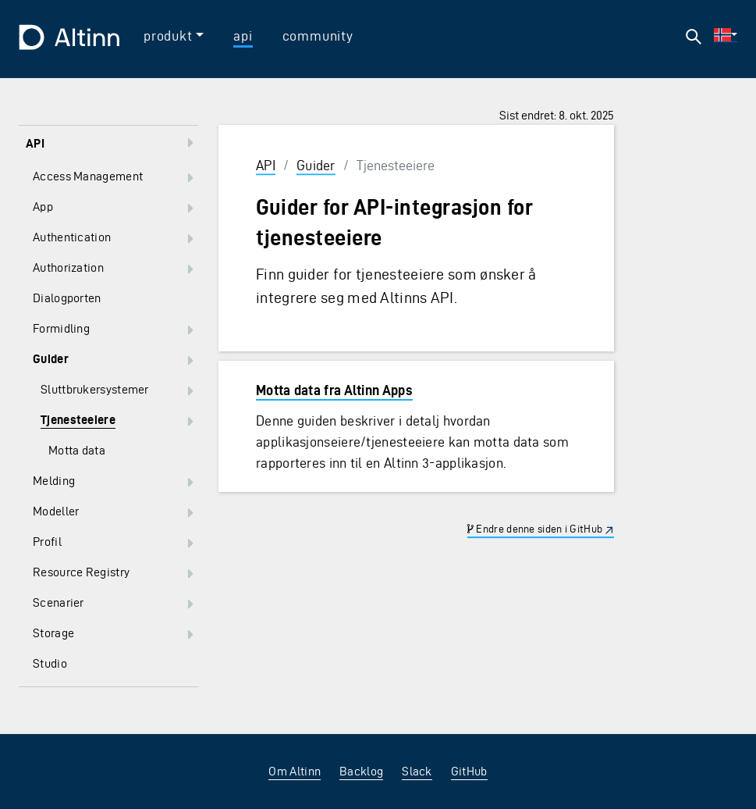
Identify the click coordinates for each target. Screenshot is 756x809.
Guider (315, 165)
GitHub (469, 771)
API (265, 165)
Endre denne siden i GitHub (534, 529)
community (317, 35)
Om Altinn (294, 771)
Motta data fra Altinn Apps (334, 390)
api (242, 35)
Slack (417, 771)
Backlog (361, 771)
